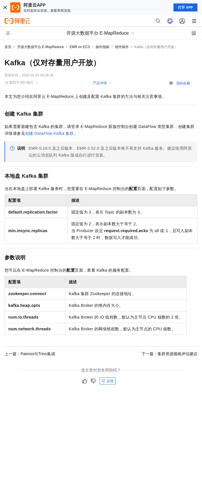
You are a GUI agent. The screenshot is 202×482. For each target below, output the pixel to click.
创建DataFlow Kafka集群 (49, 133)
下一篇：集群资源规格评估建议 (169, 353)
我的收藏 (183, 83)
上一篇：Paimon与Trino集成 (30, 353)
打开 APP (185, 7)
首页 (8, 47)
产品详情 (100, 83)
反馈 (108, 381)
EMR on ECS (80, 47)
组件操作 (122, 47)
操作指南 (102, 47)
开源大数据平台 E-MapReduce (40, 47)
